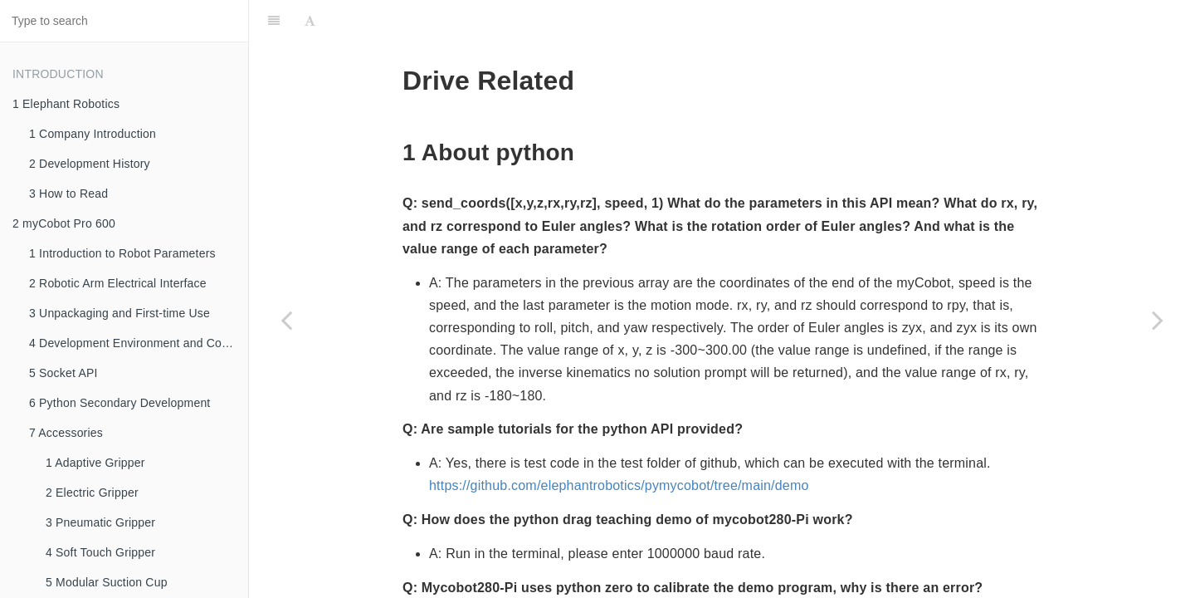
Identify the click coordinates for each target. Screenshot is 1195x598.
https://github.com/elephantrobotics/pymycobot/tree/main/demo (619, 444)
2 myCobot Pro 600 (63, 223)
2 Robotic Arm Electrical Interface (118, 283)
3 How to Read (68, 193)
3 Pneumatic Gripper (100, 522)
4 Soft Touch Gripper (100, 552)
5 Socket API (63, 373)
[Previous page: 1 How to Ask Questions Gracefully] (286, 320)
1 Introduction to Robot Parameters (122, 253)
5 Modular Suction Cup (107, 582)
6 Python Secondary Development (119, 402)
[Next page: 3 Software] (1157, 320)
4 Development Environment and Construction (138, 343)
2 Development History (89, 163)
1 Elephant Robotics (66, 103)
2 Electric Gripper (92, 492)
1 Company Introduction (92, 133)
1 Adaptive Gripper (95, 462)
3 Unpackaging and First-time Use (119, 313)
